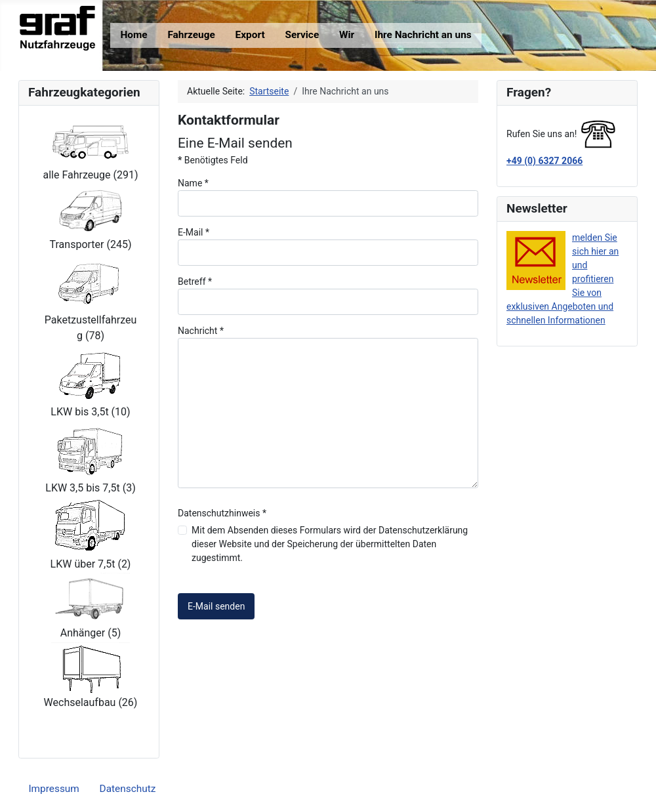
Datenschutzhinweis (222, 513)
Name (193, 183)
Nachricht (201, 330)
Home (133, 35)
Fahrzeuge (191, 35)
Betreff (195, 281)
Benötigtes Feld (213, 160)
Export (250, 35)
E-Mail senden (216, 606)
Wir (346, 35)
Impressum (53, 789)
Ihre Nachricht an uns (423, 35)
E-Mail (193, 232)
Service (302, 35)
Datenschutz (128, 789)
